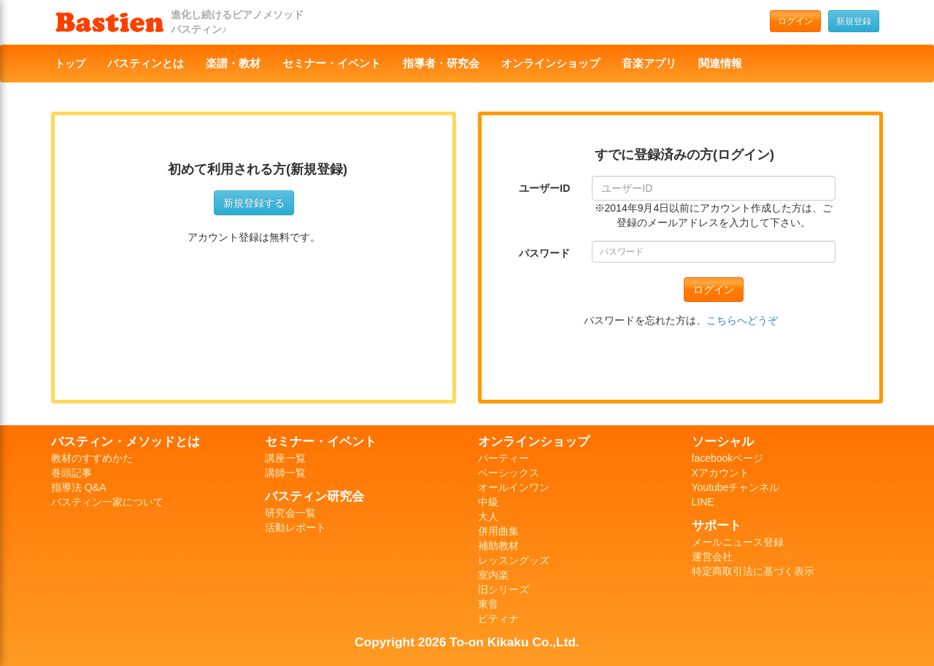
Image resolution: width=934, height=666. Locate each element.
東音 (488, 604)
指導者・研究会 (441, 63)
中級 (488, 502)
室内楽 (493, 575)
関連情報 (720, 63)
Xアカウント (720, 473)
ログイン (795, 21)
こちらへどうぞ (742, 320)
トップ (70, 63)
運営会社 (712, 556)
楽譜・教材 (233, 63)
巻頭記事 (71, 473)
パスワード (544, 253)
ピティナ (498, 618)
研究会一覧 (290, 513)
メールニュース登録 (738, 542)
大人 (488, 516)
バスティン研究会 (314, 496)
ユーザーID (544, 188)
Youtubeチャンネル (736, 487)
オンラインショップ (550, 63)
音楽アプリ (649, 63)
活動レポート (295, 527)
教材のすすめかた (92, 458)
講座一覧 (285, 458)
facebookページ (728, 458)
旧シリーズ (503, 589)
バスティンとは (145, 63)
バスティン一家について (107, 502)
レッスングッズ (513, 560)
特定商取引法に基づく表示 (753, 571)
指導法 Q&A (78, 487)
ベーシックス (508, 473)
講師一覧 (285, 473)
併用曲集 (498, 531)
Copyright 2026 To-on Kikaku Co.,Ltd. (467, 642)
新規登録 (853, 21)
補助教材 (498, 545)
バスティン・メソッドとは (125, 441)
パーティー (503, 458)
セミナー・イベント (331, 63)
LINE (703, 502)
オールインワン (513, 487)
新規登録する (254, 203)
